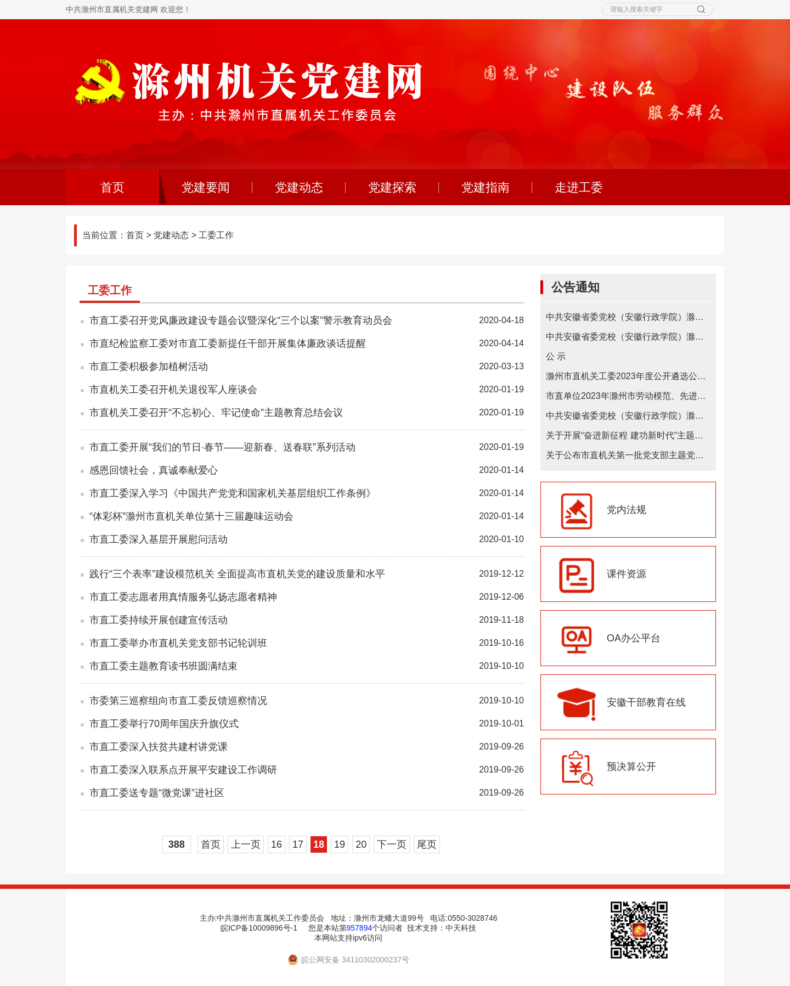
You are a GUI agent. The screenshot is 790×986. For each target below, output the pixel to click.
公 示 (556, 356)
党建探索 (392, 187)
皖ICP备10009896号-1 (259, 927)
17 (297, 844)
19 (339, 844)
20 (361, 844)
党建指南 (485, 187)
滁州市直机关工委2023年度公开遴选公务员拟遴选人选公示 (628, 376)
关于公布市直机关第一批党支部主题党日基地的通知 (628, 455)
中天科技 (460, 927)
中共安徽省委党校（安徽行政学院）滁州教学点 (628, 415)
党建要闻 (206, 187)
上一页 (246, 844)
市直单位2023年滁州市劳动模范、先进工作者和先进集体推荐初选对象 (628, 396)
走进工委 (579, 187)
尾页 (427, 844)
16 (276, 844)
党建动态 (299, 187)
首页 (130, 187)
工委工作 (216, 235)
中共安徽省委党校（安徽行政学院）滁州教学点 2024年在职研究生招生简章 (628, 336)
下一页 (392, 844)
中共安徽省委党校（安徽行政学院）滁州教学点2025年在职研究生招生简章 (628, 317)
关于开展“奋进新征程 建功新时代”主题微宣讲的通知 (628, 435)
